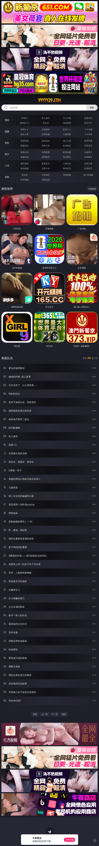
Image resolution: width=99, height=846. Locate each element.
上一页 (45, 714)
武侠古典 (88, 163)
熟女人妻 (25, 134)
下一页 (55, 714)
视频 (7, 131)
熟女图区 (67, 157)
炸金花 (46, 123)
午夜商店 (46, 175)
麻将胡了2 (24, 123)
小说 (7, 165)
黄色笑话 (67, 168)
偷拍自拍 (46, 140)
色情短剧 (46, 179)
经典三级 (46, 145)
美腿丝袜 (25, 157)
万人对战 (67, 118)
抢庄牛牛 (88, 123)
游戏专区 (88, 118)
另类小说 (46, 168)
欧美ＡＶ (67, 129)
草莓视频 (67, 175)
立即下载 (70, 839)
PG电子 (24, 118)
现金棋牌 (67, 123)
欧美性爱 (88, 140)
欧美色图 (67, 152)
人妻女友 (67, 163)
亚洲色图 (46, 152)
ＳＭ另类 (88, 134)
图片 (7, 154)
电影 (7, 142)
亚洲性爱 (25, 140)
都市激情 (25, 163)
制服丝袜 (25, 145)
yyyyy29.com (49, 100)
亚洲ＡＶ (25, 129)
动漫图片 (88, 152)
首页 (35, 714)
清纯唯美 (46, 157)
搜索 (92, 107)
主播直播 (67, 134)
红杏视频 (25, 179)
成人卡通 (67, 140)
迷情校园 (25, 168)
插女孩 (25, 175)
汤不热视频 (88, 175)
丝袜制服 (46, 134)
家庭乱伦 (46, 163)
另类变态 (88, 145)
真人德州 (46, 118)
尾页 (64, 714)
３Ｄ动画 (88, 129)
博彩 (7, 120)
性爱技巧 (88, 168)
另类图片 (88, 157)
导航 (7, 176)
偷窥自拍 (25, 152)
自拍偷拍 (46, 129)
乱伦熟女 (67, 145)
